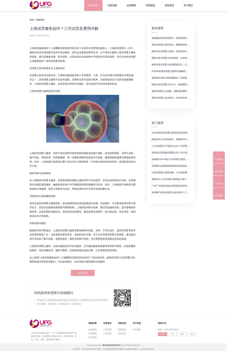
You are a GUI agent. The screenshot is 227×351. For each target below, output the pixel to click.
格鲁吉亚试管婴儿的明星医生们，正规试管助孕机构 (177, 64)
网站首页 (93, 5)
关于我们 (188, 5)
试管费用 (131, 5)
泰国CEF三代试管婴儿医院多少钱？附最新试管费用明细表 (180, 179)
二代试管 (107, 333)
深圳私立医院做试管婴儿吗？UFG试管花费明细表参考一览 (180, 152)
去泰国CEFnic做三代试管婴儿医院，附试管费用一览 (177, 159)
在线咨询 (82, 273)
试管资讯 (169, 5)
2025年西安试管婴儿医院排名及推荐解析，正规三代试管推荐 (182, 132)
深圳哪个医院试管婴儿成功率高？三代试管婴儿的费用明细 (180, 192)
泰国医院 (92, 329)
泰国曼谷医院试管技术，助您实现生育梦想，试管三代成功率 (181, 38)
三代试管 (107, 329)
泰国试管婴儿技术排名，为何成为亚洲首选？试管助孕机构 (180, 97)
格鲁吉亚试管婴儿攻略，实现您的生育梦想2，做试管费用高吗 (182, 51)
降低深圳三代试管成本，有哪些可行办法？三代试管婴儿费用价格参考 (186, 139)
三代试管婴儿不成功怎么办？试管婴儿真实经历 (175, 146)
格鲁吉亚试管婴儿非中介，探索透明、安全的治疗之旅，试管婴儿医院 (186, 84)
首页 (32, 20)
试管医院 (150, 5)
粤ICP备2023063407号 (112, 345)
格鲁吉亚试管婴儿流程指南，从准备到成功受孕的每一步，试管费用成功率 (188, 58)
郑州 (182, 334)
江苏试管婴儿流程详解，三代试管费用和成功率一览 (177, 172)
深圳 (162, 334)
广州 (172, 334)
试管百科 (122, 333)
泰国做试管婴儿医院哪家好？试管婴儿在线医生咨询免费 (179, 78)
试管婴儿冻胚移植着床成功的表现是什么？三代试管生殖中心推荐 (184, 166)
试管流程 (112, 5)
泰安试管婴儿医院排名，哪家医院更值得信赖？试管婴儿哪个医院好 (185, 44)
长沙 (192, 334)
